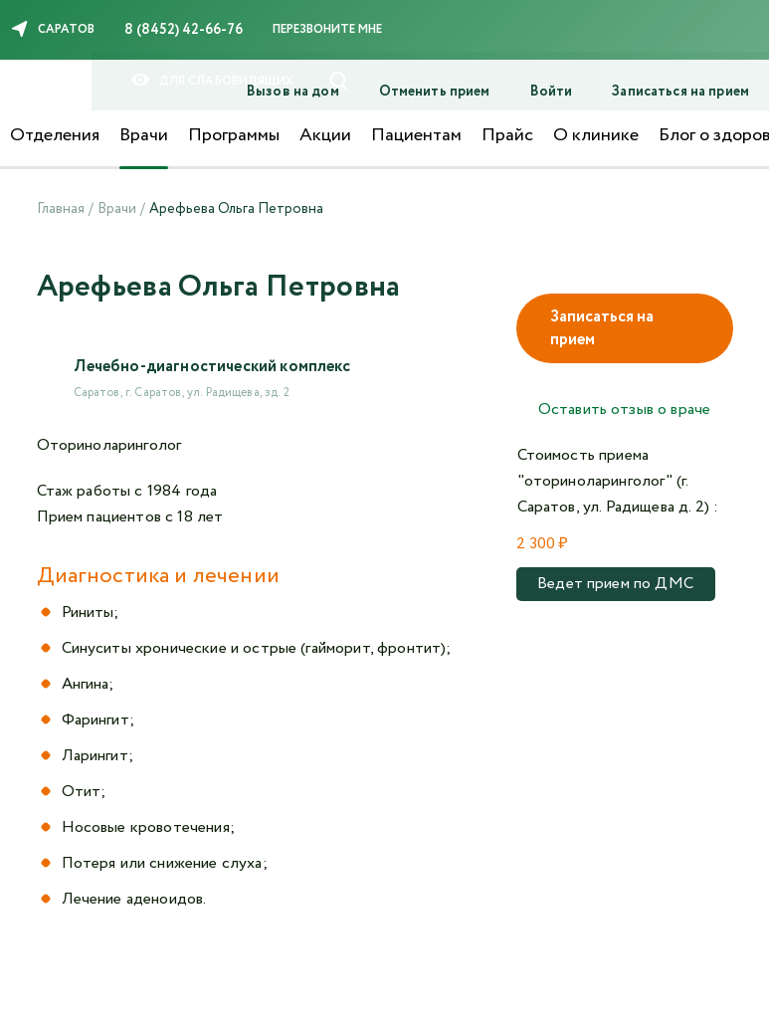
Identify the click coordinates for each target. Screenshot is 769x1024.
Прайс (507, 135)
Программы (234, 135)
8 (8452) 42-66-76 (183, 30)
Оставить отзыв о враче (624, 409)
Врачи (143, 135)
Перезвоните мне (327, 29)
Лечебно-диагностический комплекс (212, 366)
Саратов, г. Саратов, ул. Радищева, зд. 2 (181, 392)
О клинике (596, 135)
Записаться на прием (602, 328)
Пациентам (416, 135)
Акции (325, 135)
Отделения (54, 135)
